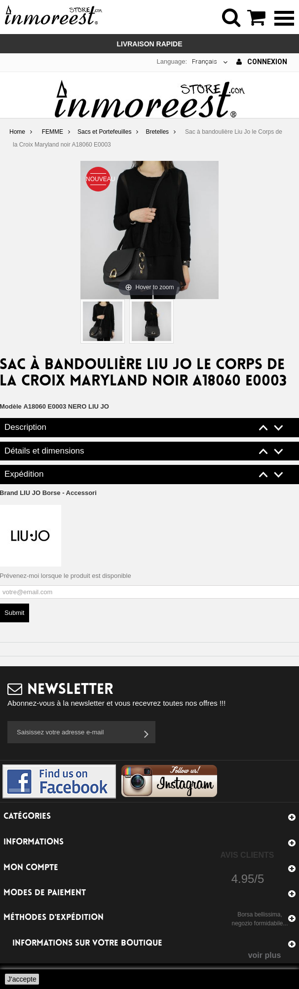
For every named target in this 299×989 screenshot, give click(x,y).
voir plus (264, 955)
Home (17, 131)
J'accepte (22, 979)
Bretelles (157, 131)
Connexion (261, 62)
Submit (14, 612)
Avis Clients (247, 855)
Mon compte (30, 868)
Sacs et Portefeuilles (104, 131)
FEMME (52, 131)
